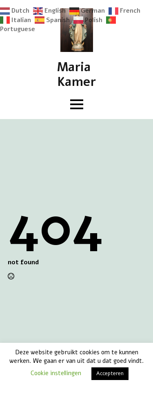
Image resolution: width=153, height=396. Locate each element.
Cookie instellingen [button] (56, 373)
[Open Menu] (76, 104)
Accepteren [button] (110, 373)
